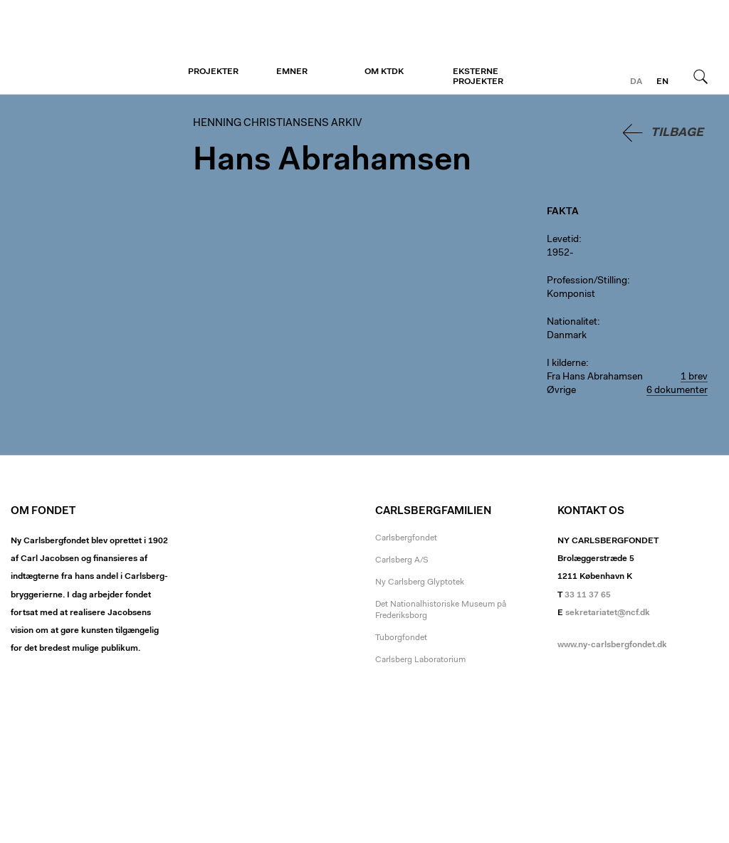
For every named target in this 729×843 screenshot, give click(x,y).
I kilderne (566, 364)
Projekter (213, 72)
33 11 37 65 (588, 595)
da (636, 82)
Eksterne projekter (478, 77)
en (662, 82)
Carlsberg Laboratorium (420, 660)
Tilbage (677, 133)
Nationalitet (572, 323)
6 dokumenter (677, 391)
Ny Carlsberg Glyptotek (419, 582)
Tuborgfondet (401, 638)
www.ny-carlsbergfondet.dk (612, 645)
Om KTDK (384, 72)
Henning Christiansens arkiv (98, 48)
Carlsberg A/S (402, 560)
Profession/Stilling (587, 281)
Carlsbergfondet (406, 538)
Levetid (563, 240)
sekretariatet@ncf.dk (607, 613)
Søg (700, 76)
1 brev (694, 377)
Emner (292, 72)
